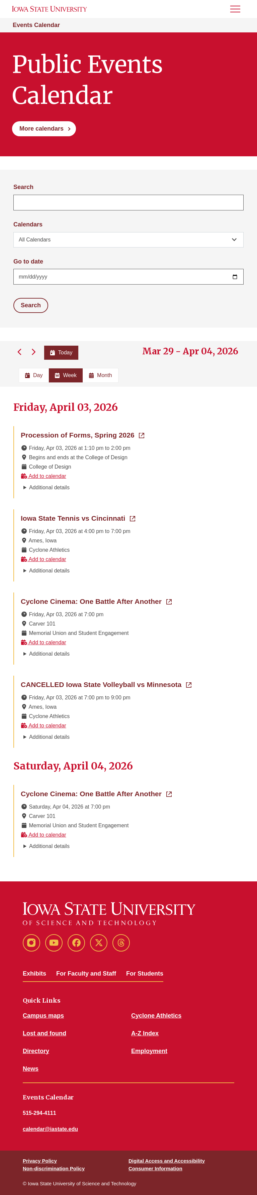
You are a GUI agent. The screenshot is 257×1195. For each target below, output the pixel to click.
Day (33, 375)
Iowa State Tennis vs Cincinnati (78, 517)
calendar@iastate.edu (50, 1129)
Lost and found (44, 1033)
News (30, 1068)
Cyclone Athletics (156, 1015)
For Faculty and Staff (86, 973)
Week (66, 375)
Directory (36, 1051)
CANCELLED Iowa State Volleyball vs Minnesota (106, 684)
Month (100, 375)
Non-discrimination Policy (54, 1168)
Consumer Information (155, 1168)
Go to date (28, 261)
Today (61, 352)
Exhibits (34, 973)
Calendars (27, 224)
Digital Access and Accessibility (166, 1161)
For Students (144, 973)
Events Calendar (36, 25)
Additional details (49, 487)
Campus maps (43, 1015)
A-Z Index (145, 1033)
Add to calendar (43, 476)
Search (23, 187)
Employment (149, 1051)
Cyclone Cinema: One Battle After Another (96, 600)
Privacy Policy (40, 1161)
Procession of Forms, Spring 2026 (82, 434)
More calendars (41, 128)
